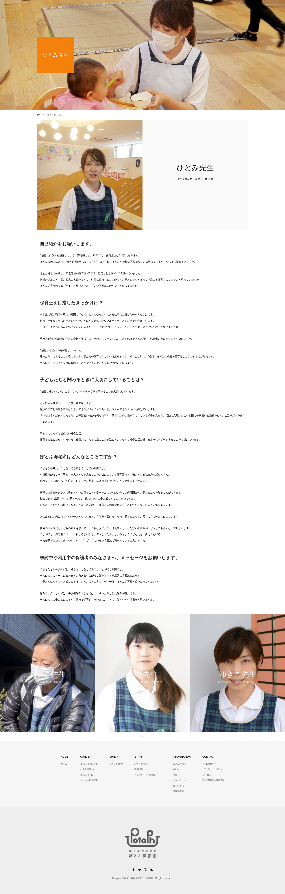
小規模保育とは (87, 769)
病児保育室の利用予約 (213, 780)
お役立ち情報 (213, 6)
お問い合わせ (236, 6)
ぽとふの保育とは (120, 6)
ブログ (176, 775)
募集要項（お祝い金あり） (147, 775)
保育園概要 (178, 791)
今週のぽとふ (179, 780)
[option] (47, 673)
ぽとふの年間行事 (89, 780)
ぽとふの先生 (168, 6)
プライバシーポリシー (213, 769)
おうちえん (178, 786)
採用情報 (138, 769)
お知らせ (177, 769)
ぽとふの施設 (191, 6)
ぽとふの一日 (86, 775)
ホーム (64, 764)
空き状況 (206, 775)
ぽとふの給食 (145, 6)
